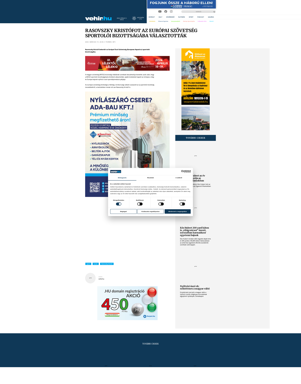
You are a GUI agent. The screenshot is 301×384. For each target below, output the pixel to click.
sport (88, 264)
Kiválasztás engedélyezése (150, 211)
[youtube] (160, 11)
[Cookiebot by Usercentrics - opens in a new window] (182, 171)
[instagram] (171, 11)
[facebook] (165, 11)
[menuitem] (152, 17)
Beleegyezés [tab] (122, 177)
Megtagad (123, 211)
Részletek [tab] (150, 177)
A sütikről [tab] (178, 177)
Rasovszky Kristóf (106, 264)
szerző (100, 276)
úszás (95, 264)
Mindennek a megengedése (177, 211)
